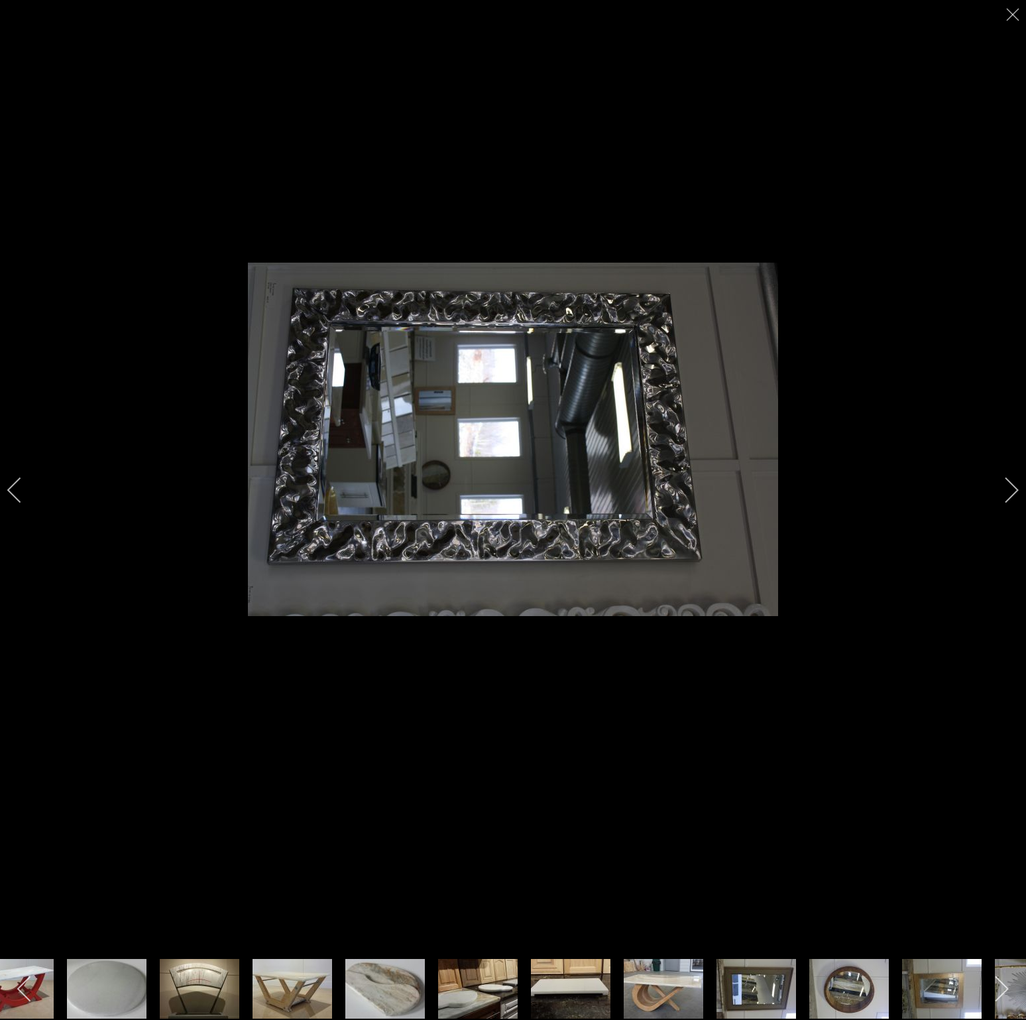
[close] (1014, 14)
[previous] (23, 490)
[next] (1003, 490)
